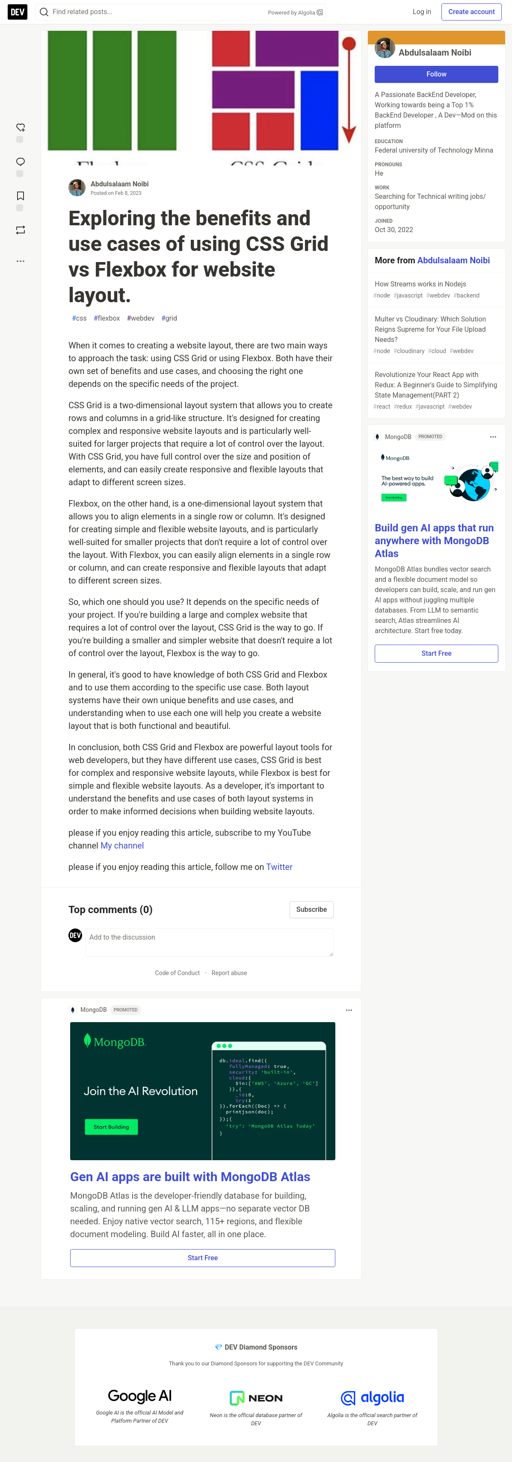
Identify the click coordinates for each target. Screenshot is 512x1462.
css (79, 318)
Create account (471, 12)
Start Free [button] (203, 1258)
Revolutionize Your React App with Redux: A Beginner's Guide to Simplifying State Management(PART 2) (435, 391)
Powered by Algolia (295, 12)
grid (169, 318)
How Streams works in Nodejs (435, 290)
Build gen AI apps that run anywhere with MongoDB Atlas (434, 541)
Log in (422, 12)
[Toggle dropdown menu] (349, 1010)
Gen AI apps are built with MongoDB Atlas (190, 1176)
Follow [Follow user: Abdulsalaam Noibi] (436, 74)
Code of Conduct (177, 973)
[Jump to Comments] (20, 166)
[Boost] (20, 230)
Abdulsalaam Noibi (120, 184)
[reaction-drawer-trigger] (20, 132)
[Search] (44, 12)
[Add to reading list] (20, 200)
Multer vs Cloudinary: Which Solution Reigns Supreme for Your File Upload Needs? (435, 335)
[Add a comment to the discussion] (209, 942)
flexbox (107, 318)
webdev (140, 318)
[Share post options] (20, 261)
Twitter (279, 867)
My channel (122, 845)
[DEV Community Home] (17, 12)
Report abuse (229, 973)
